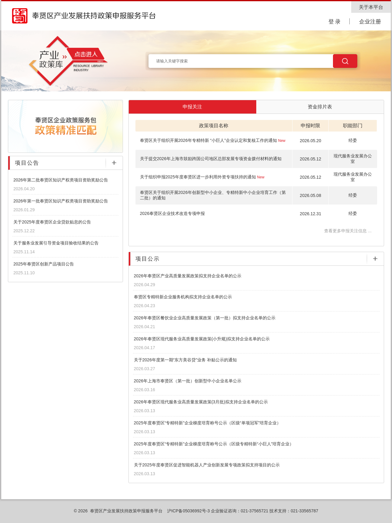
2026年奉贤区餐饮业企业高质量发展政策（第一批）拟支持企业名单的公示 (204, 317)
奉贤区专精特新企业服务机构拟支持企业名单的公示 (183, 296)
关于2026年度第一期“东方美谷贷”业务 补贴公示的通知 (185, 359)
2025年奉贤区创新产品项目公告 (43, 264)
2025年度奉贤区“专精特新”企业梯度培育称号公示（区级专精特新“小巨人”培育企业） (214, 443)
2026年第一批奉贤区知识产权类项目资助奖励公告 (60, 200)
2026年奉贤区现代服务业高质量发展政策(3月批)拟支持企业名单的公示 (201, 401)
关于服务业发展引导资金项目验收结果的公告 (56, 242)
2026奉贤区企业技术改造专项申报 (172, 213)
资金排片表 (320, 106)
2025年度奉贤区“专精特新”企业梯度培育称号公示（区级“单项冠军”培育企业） (207, 422)
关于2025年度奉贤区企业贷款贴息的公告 (52, 221)
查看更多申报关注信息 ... (348, 230)
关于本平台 (371, 7)
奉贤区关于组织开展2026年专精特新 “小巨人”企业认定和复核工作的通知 (212, 140)
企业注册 (370, 22)
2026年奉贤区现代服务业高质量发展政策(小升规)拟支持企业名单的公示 (202, 338)
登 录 (334, 22)
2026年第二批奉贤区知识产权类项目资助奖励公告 (60, 179)
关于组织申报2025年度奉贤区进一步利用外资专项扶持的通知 (202, 176)
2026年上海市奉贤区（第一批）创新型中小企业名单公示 (187, 380)
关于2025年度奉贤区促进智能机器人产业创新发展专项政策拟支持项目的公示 (207, 464)
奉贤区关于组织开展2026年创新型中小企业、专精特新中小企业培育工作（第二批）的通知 (213, 195)
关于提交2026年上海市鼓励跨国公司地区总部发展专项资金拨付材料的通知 (211, 158)
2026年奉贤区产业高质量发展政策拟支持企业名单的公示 (187, 275)
